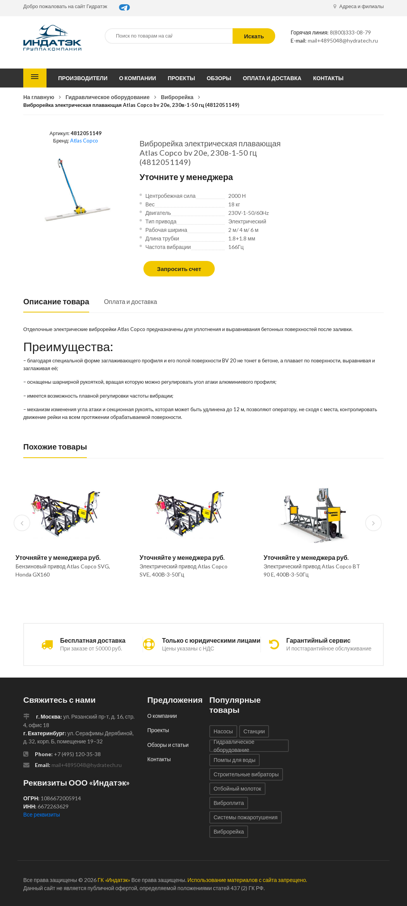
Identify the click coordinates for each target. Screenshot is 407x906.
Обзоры (219, 78)
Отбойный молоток (237, 788)
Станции (254, 731)
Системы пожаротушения (246, 817)
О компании (137, 78)
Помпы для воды (234, 760)
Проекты (181, 78)
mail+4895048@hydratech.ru (343, 40)
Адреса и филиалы (358, 6)
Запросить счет (179, 268)
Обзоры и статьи (168, 744)
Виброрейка (177, 97)
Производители (82, 78)
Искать (254, 36)
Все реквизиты (41, 814)
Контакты (328, 78)
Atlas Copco (84, 140)
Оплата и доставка (272, 78)
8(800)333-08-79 (350, 32)
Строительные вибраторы (246, 774)
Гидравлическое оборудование (108, 97)
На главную (38, 97)
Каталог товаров (35, 78)
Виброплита (229, 803)
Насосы (223, 731)
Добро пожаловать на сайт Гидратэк (65, 6)
